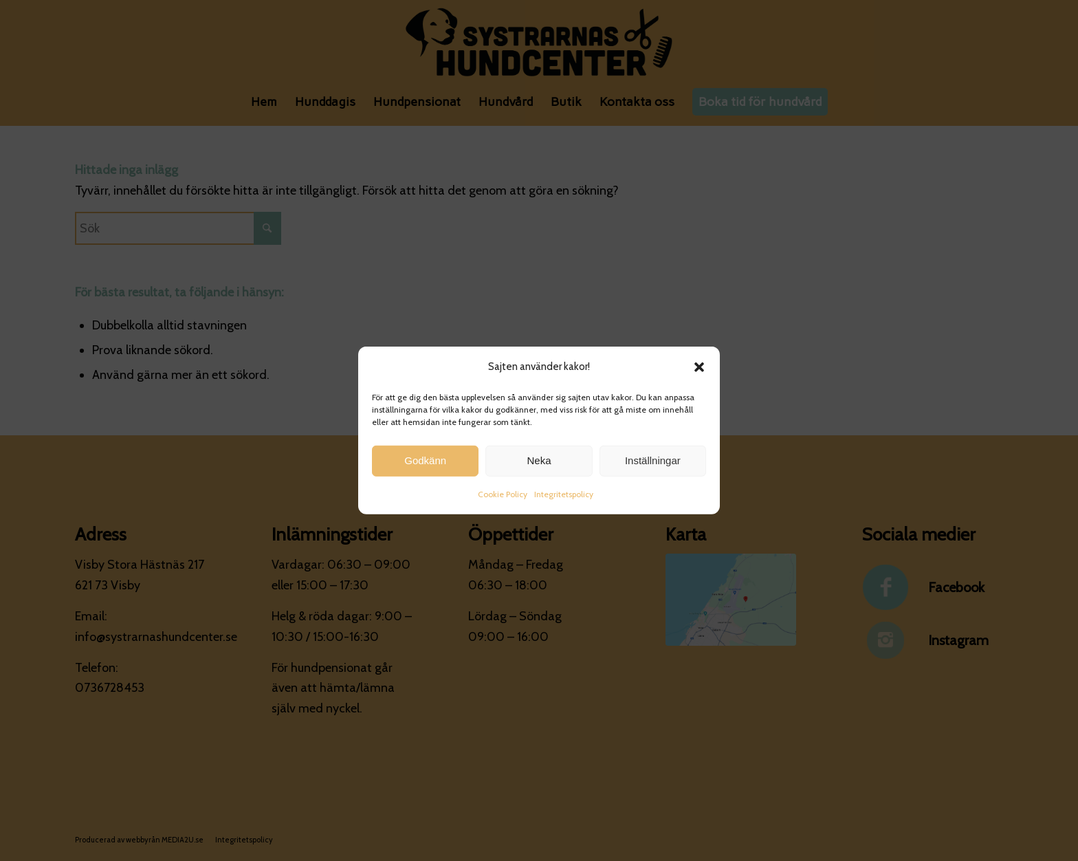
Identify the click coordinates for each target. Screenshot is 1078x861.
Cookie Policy (502, 497)
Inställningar (653, 463)
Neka (539, 463)
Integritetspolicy (563, 497)
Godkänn (425, 463)
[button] (699, 370)
